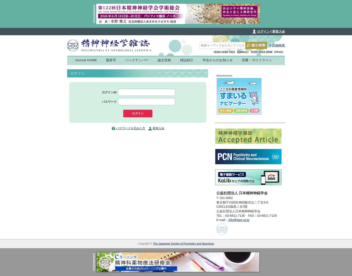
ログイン (263, 31)
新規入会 (278, 31)
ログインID (109, 92)
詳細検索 (278, 45)
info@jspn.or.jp (239, 220)
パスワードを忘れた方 (130, 128)
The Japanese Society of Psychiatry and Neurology (183, 243)
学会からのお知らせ (217, 60)
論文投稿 (164, 60)
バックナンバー (137, 60)
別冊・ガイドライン (257, 60)
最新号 (111, 60)
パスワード (109, 101)
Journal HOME (86, 60)
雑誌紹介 (187, 60)
